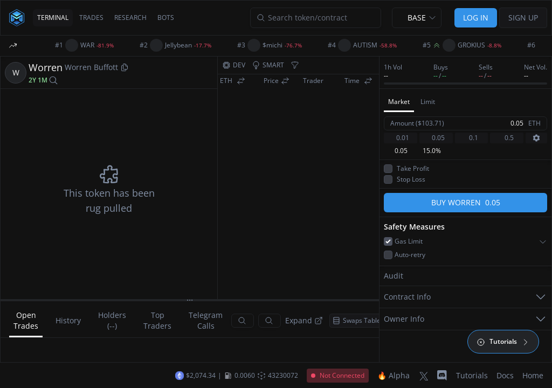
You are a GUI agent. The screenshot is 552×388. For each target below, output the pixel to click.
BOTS (165, 17)
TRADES (91, 17)
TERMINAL (52, 17)
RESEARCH (130, 17)
